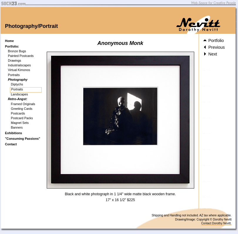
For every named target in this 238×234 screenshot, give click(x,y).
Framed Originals (23, 104)
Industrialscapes (19, 65)
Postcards (18, 113)
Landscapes (19, 94)
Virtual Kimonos (19, 70)
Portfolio (213, 40)
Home (9, 41)
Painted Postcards (21, 56)
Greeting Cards (21, 108)
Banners (17, 127)
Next (210, 54)
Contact (11, 144)
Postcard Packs (22, 118)
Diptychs (17, 84)
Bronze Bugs (17, 51)
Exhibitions (13, 133)
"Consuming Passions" (22, 138)
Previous (214, 47)
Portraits (14, 75)
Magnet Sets (20, 122)
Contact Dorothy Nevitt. (216, 223)
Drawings (14, 60)
